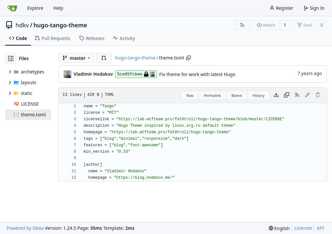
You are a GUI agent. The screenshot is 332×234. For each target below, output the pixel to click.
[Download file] (276, 95)
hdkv (22, 25)
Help (58, 8)
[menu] (279, 228)
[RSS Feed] (242, 25)
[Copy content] (286, 95)
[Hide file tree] (10, 58)
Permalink (212, 95)
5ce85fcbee (136, 74)
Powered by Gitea (25, 228)
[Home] (12, 8)
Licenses (303, 228)
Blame (236, 95)
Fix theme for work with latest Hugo (197, 74)
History (259, 95)
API (320, 228)
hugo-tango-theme (60, 25)
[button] (104, 58)
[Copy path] (188, 58)
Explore (35, 8)
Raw (190, 95)
